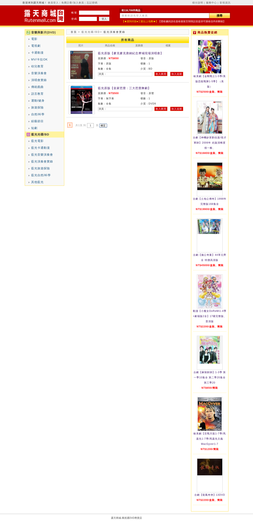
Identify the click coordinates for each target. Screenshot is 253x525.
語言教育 (37, 93)
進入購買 (161, 74)
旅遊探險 (37, 107)
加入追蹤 (176, 74)
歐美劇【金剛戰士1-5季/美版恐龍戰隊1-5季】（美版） (210, 81)
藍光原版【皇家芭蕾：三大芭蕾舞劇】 (124, 88)
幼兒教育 (37, 66)
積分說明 (197, 2)
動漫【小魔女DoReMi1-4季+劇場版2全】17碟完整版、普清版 (209, 316)
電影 (34, 39)
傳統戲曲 (37, 87)
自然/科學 (38, 114)
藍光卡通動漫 (40, 147)
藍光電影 (37, 141)
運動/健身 (38, 100)
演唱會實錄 (39, 80)
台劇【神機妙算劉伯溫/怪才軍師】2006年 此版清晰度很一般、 (209, 142)
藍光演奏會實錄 (42, 161)
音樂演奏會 (39, 73)
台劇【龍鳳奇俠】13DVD (209, 494)
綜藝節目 (37, 121)
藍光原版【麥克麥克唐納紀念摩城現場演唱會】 (130, 53)
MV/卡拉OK (39, 59)
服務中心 (211, 2)
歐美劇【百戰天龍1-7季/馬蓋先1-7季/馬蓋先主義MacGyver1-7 (210, 438)
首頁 (74, 32)
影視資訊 (225, 2)
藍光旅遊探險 (40, 168)
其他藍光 (37, 182)
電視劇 (36, 45)
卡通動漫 (37, 52)
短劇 (34, 128)
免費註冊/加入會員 (72, 2)
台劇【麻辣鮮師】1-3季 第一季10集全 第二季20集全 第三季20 (210, 377)
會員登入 (53, 2)
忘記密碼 (92, 2)
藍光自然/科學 (41, 175)
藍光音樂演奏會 (42, 154)
